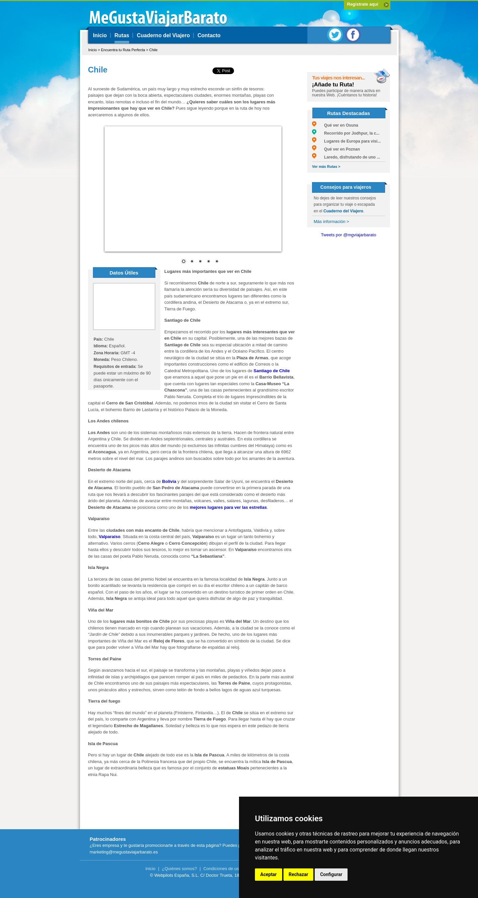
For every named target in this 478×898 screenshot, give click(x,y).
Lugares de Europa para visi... (346, 141)
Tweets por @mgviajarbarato (348, 234)
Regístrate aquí (362, 4)
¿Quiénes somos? (179, 868)
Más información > (331, 221)
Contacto (209, 35)
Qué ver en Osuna (335, 125)
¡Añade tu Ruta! (333, 84)
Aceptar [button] (268, 874)
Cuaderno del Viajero (163, 35)
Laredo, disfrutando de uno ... (346, 157)
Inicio (100, 35)
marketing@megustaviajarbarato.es (124, 851)
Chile (153, 50)
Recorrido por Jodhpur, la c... (345, 133)
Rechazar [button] (298, 874)
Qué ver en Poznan (336, 149)
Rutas (122, 35)
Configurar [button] (331, 874)
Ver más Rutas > (326, 166)
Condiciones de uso (222, 868)
